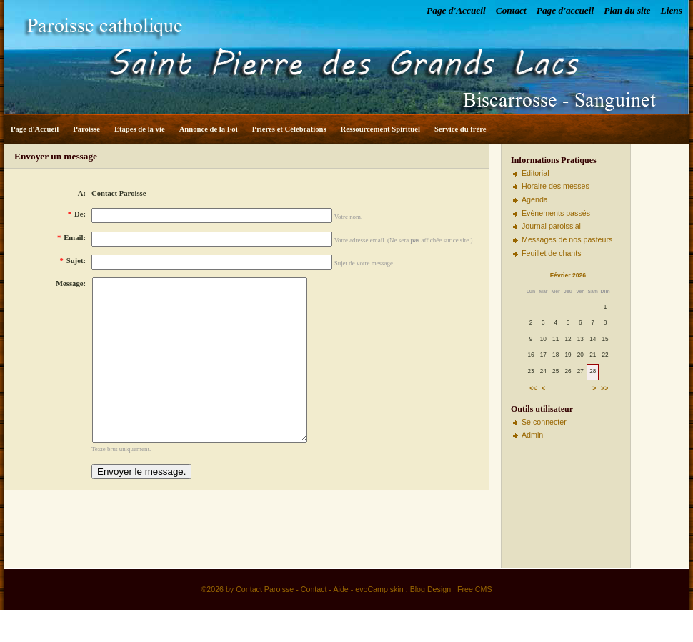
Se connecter (544, 422)
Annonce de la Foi (208, 129)
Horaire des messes (555, 186)
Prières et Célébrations (289, 129)
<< (533, 388)
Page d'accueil (565, 10)
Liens (671, 10)
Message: (71, 283)
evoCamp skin (379, 621)
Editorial (535, 173)
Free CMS (474, 621)
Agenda (535, 199)
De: (77, 214)
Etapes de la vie (139, 129)
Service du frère (460, 129)
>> (604, 388)
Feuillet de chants (552, 253)
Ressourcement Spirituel (380, 129)
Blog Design (430, 621)
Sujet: (72, 261)
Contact (511, 10)
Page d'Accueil (456, 10)
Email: (71, 238)
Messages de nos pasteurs (567, 239)
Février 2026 (568, 275)
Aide (340, 621)
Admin (532, 434)
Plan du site (627, 10)
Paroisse (86, 129)
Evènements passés (556, 213)
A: (82, 193)
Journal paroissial (551, 226)
